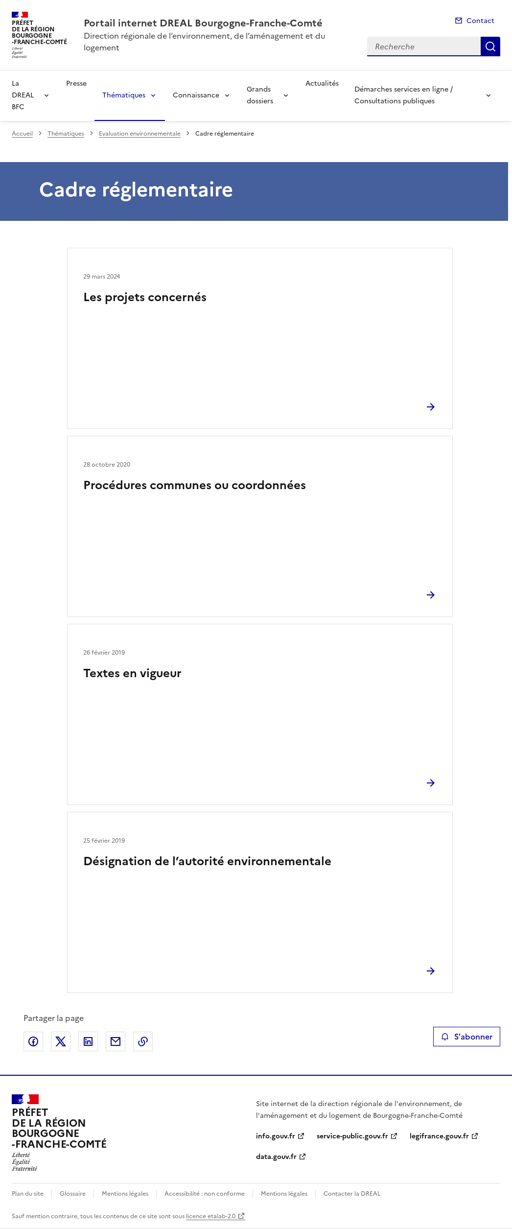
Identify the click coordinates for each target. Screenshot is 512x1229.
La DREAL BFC (23, 95)
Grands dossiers (260, 95)
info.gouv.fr (275, 1136)
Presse (76, 83)
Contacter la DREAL (352, 1193)
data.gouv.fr (276, 1157)
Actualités (322, 83)
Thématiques (123, 95)
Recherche (490, 46)
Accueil (22, 133)
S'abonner (466, 1036)
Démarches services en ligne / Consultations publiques (403, 95)
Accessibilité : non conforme (204, 1193)
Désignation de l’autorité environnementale (207, 861)
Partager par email (115, 1041)
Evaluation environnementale (140, 133)
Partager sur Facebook (33, 1041)
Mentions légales (125, 1193)
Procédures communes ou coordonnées (194, 485)
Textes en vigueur (132, 673)
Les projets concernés (145, 297)
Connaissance (196, 95)
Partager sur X (60, 1041)
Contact (480, 21)
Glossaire (73, 1193)
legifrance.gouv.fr (439, 1136)
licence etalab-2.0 (210, 1216)
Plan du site (28, 1193)
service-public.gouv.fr (352, 1136)
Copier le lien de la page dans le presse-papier (143, 1041)
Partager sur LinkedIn (88, 1041)
